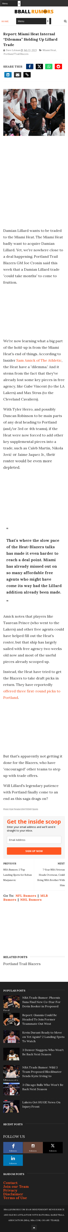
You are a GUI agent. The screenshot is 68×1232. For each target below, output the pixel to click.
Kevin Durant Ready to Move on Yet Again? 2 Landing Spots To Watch (43, 1037)
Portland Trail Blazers (16, 54)
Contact (10, 1182)
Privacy (10, 1190)
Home (5, 21)
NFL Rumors (26, 896)
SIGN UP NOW (34, 851)
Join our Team (16, 1186)
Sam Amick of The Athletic (39, 360)
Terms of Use (15, 1198)
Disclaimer (13, 1194)
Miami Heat (49, 50)
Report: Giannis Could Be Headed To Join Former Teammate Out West (39, 1019)
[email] (34, 840)
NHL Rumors (31, 899)
